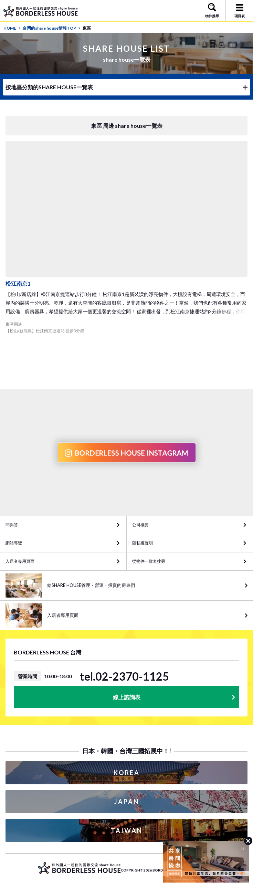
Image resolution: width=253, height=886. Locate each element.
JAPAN (126, 801)
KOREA (127, 772)
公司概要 (140, 524)
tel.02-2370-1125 (124, 676)
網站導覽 (14, 543)
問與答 (12, 524)
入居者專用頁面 (20, 561)
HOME (12, 28)
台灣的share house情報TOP (52, 28)
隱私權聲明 (142, 543)
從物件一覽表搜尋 (148, 561)
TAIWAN (127, 830)
